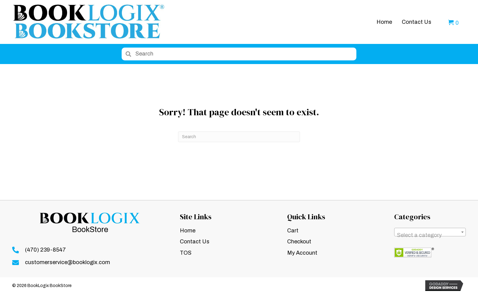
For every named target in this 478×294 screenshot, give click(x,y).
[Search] (239, 136)
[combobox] (430, 232)
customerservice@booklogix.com (67, 262)
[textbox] (430, 235)
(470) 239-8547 (45, 250)
